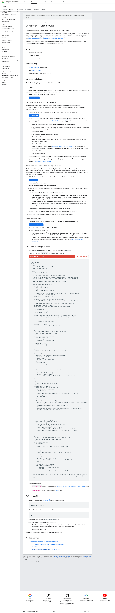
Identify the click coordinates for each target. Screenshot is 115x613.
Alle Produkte (43, 1)
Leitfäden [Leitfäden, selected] (11, 9)
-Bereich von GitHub (46, 549)
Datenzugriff (64, 120)
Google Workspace (36, 22)
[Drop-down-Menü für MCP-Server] (70, 2)
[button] (9, 19)
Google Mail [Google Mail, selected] (34, 1)
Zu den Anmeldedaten (36, 224)
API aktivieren (34, 98)
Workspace (12, 2)
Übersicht (26, 1)
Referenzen (20, 9)
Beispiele (36, 9)
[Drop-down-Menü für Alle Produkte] (48, 2)
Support (43, 9)
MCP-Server (65, 1)
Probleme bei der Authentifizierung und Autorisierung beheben (48, 544)
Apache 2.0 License (87, 556)
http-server (45, 500)
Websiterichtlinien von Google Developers (53, 557)
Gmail (4, 6)
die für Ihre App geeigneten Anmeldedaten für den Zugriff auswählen (45, 38)
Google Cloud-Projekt (36, 70)
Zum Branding (34, 115)
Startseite (28, 22)
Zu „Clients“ (34, 180)
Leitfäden (49, 22)
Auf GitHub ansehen (82, 256)
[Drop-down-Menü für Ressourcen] (59, 2)
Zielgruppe (56, 120)
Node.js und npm (33, 67)
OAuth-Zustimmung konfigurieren (42, 161)
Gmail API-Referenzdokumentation (41, 547)
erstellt (57, 490)
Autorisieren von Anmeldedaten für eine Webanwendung (70, 486)
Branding (50, 120)
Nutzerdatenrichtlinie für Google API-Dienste (63, 146)
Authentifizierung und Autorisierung (65, 37)
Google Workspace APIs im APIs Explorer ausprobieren (43, 541)
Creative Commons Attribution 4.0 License (61, 556)
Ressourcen (54, 1)
